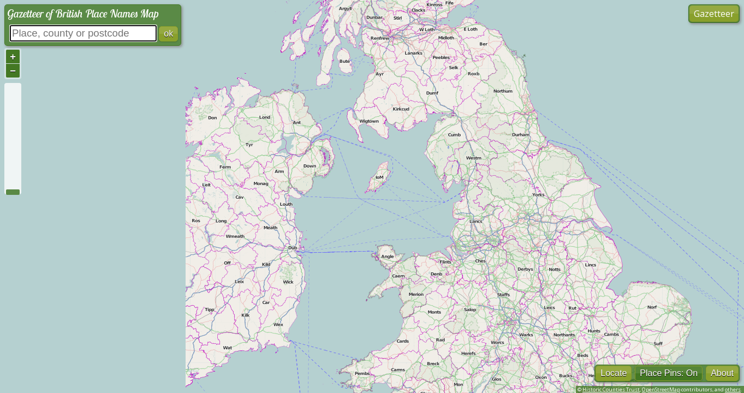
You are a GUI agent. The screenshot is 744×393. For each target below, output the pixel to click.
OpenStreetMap (661, 389)
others (733, 389)
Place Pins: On (669, 373)
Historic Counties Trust (611, 389)
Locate (613, 373)
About (722, 373)
